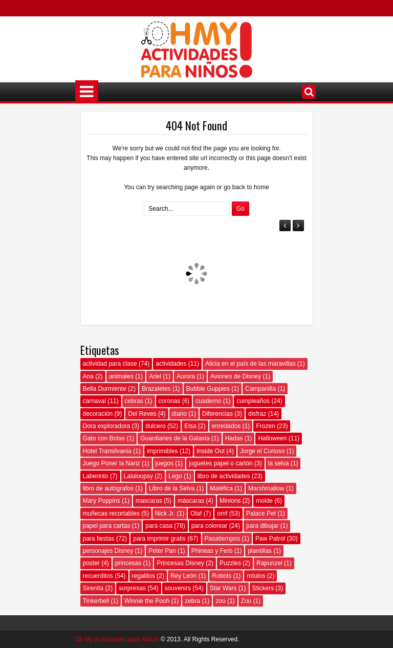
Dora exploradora (106, 426)
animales (121, 376)
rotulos (256, 575)
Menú (86, 91)
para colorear (209, 525)
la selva (278, 463)
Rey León (183, 575)
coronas (170, 401)
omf (222, 513)
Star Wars (223, 588)
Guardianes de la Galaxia (174, 438)
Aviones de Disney (235, 376)
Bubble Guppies (208, 388)
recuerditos (98, 575)
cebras (134, 401)
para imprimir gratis (159, 538)
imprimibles (162, 451)
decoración (98, 413)
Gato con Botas (104, 438)
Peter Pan (162, 550)
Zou (246, 601)
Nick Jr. (165, 513)
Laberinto (95, 476)
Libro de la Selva (171, 488)
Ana (88, 376)
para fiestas (99, 538)
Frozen (265, 426)
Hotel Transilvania (107, 451)
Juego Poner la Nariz (111, 463)
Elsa (190, 426)
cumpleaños (253, 401)
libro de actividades (224, 476)
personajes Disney (108, 550)
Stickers (263, 588)
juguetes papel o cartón (221, 463)
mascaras (149, 500)
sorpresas (132, 588)
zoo (220, 601)
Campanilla (260, 388)
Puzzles (230, 563)
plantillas (260, 550)
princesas (128, 563)
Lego (175, 476)
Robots (221, 575)
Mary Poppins (101, 500)
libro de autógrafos (108, 488)
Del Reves (142, 413)
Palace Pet (261, 513)
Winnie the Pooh (146, 601)
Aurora (186, 376)
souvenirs (178, 588)
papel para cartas (106, 525)
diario (179, 413)
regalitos (143, 575)
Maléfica (221, 488)
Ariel (155, 376)
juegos (164, 463)
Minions (230, 500)
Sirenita (93, 588)
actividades (171, 363)
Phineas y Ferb (212, 550)
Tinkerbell (96, 601)
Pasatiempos (222, 538)
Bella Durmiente (104, 388)
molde (264, 500)
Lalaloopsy (138, 476)
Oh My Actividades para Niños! (117, 639)
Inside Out (210, 451)
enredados (226, 426)
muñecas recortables (111, 513)
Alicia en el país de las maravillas (250, 363)
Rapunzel (269, 563)
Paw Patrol (270, 538)
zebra (192, 601)
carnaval (94, 401)
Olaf (196, 513)
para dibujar (262, 525)
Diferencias (217, 413)
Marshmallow (266, 488)
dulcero (155, 426)
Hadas (234, 438)
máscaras (191, 500)
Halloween (272, 438)
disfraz (257, 413)
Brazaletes (156, 388)
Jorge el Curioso (262, 451)
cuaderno (208, 401)
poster (91, 563)
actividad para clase (110, 363)
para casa (158, 525)
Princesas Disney (180, 563)
